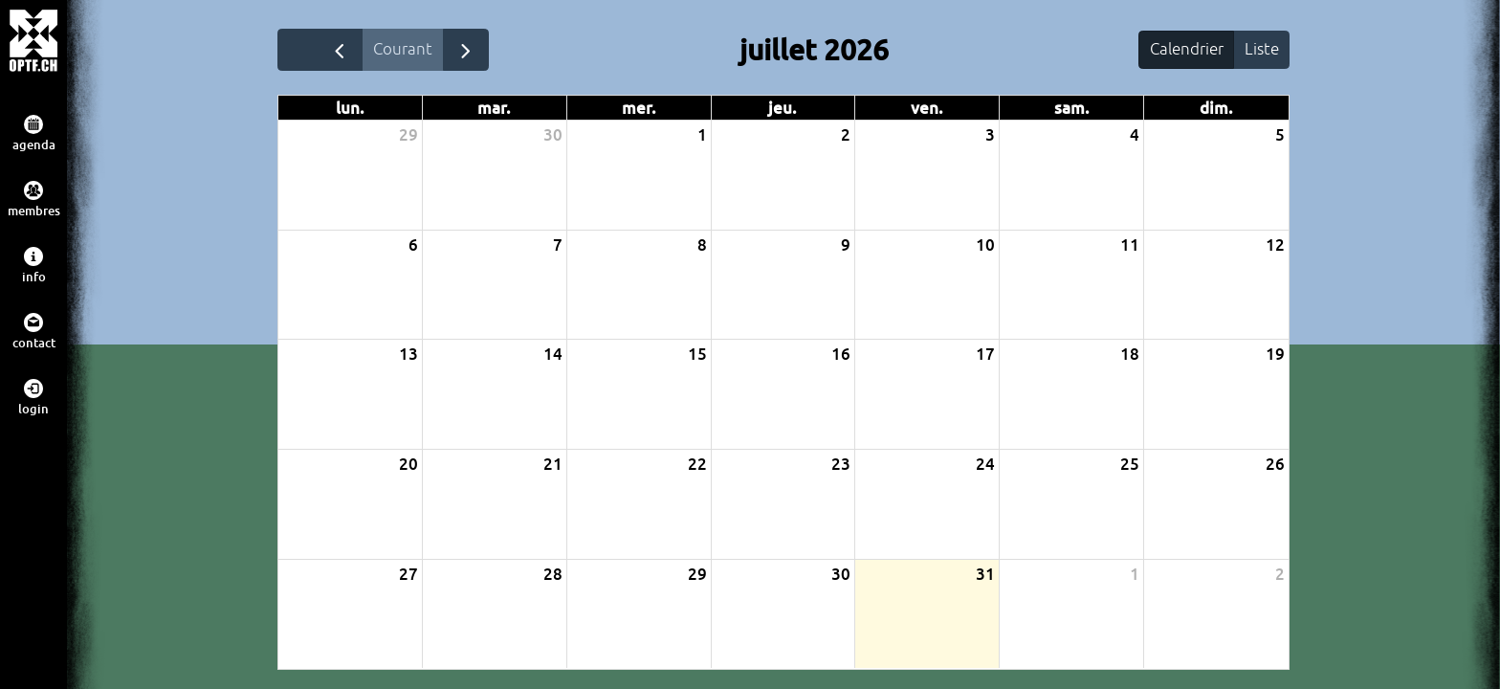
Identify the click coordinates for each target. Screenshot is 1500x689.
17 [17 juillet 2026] (985, 354)
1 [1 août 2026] (1134, 574)
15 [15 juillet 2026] (697, 354)
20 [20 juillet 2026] (408, 465)
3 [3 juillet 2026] (990, 135)
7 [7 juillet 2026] (557, 244)
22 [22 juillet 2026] (697, 465)
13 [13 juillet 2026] (408, 354)
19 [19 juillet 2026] (1275, 354)
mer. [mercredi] (639, 109)
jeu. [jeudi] (782, 109)
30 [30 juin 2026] (552, 135)
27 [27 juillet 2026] (408, 574)
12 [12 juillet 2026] (1275, 244)
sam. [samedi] (1072, 109)
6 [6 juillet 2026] (413, 244)
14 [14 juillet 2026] (552, 354)
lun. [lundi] (350, 109)
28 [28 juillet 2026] (552, 574)
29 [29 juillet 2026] (697, 574)
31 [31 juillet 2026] (985, 574)
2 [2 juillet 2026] (845, 135)
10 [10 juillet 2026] (985, 244)
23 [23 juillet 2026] (840, 465)
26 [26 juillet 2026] (1275, 465)
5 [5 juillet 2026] (1280, 135)
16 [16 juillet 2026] (840, 354)
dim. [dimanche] (1216, 109)
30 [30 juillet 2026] (840, 574)
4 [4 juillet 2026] (1134, 135)
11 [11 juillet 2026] (1129, 244)
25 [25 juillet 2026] (1129, 465)
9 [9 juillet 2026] (845, 244)
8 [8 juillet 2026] (702, 244)
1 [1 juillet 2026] (702, 135)
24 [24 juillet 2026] (985, 465)
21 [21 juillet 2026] (552, 465)
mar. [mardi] (494, 109)
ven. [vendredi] (927, 109)
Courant (403, 48)
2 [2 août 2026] (1280, 574)
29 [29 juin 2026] (408, 135)
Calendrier (1185, 48)
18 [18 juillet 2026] (1129, 354)
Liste (1261, 48)
